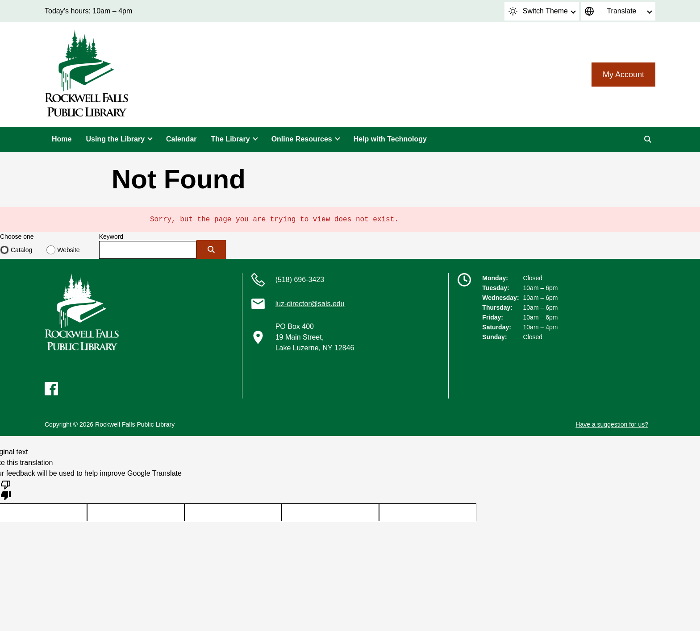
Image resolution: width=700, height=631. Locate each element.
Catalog (21, 249)
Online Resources (301, 139)
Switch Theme (538, 11)
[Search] (647, 139)
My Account (623, 74)
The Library (230, 139)
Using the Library (115, 139)
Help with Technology (390, 139)
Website (68, 249)
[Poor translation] (5, 489)
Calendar (181, 139)
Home (61, 139)
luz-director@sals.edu (310, 303)
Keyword (111, 236)
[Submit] (211, 249)
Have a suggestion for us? (611, 424)
